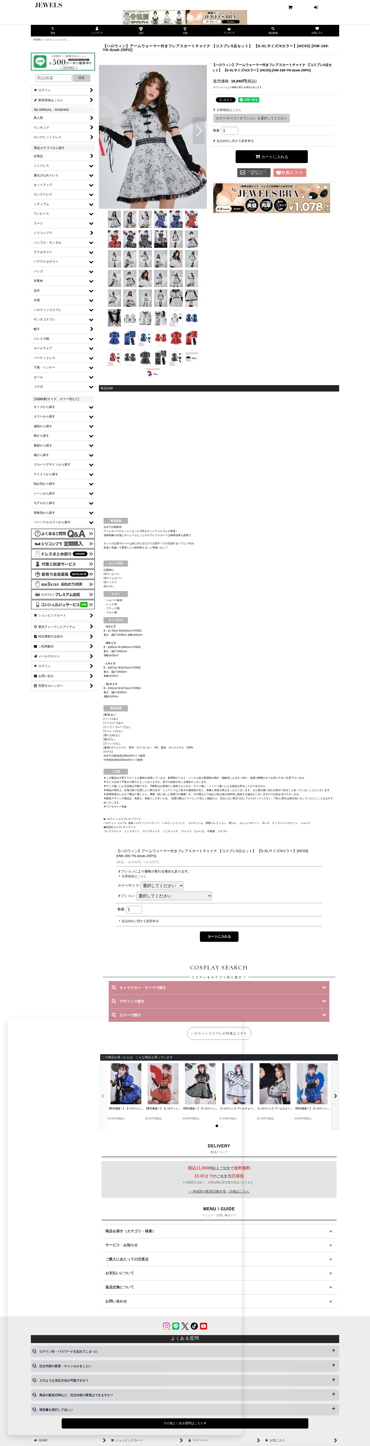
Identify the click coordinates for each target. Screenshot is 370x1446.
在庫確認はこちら (227, 110)
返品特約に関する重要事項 (233, 141)
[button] (107, 130)
